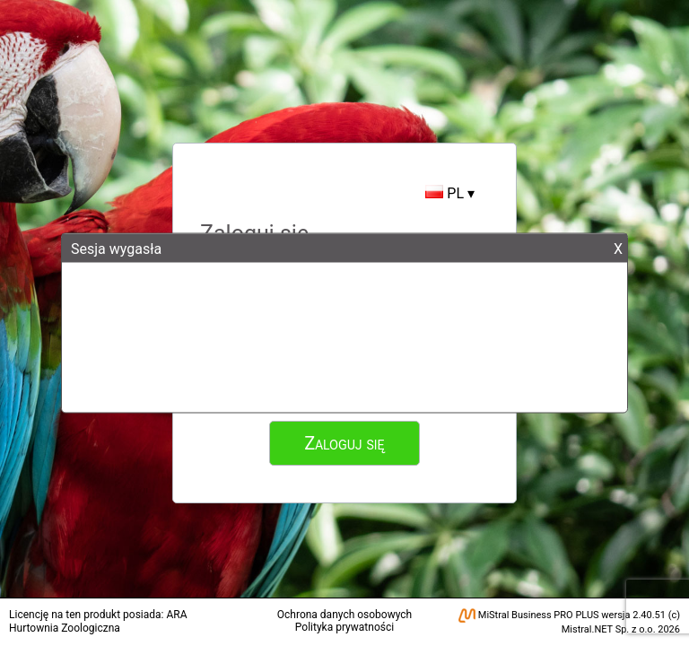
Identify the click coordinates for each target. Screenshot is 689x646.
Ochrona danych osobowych (344, 614)
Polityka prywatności (344, 627)
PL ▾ (450, 193)
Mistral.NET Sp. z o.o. (609, 629)
